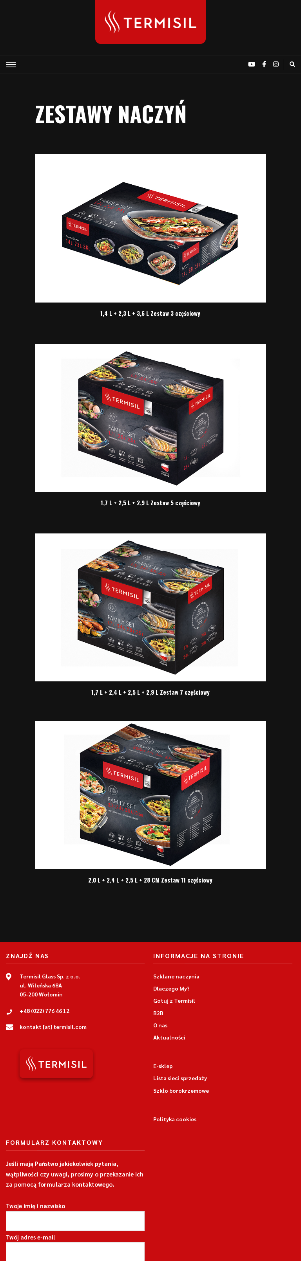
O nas (160, 1025)
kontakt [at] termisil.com (53, 1026)
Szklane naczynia (176, 976)
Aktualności (169, 1037)
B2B (158, 1012)
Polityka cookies (174, 1118)
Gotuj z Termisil (174, 1000)
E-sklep (162, 1065)
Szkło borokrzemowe (181, 1090)
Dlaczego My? (171, 988)
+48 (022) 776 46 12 (44, 1010)
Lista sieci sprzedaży (180, 1077)
